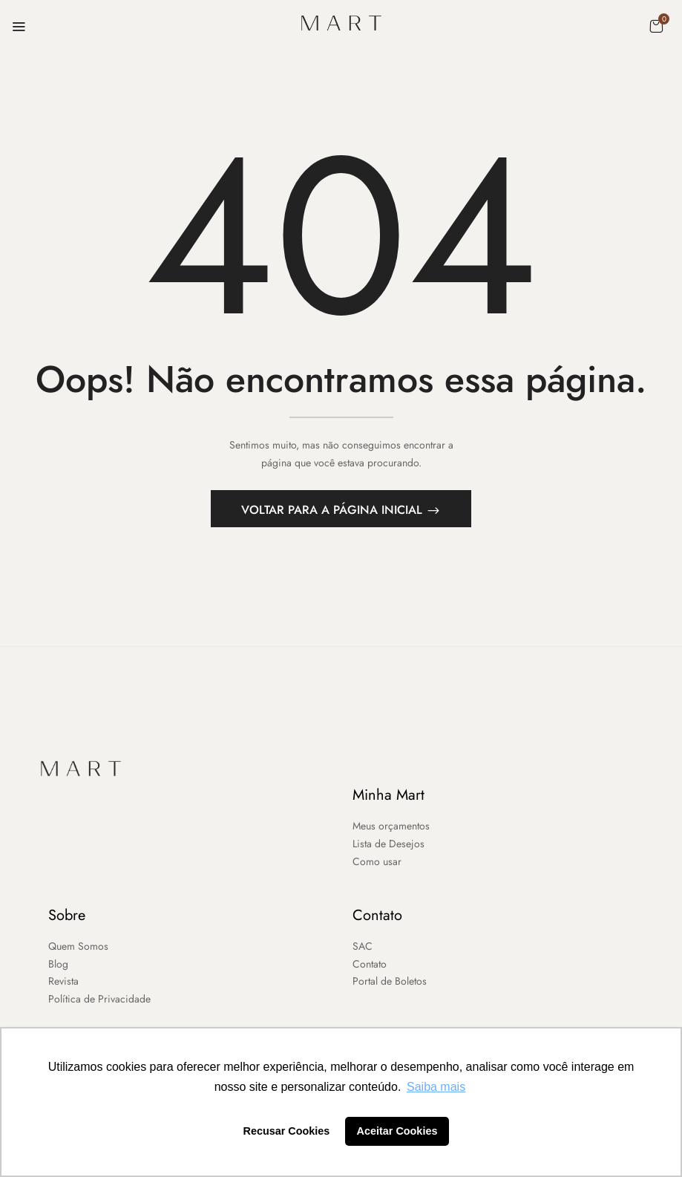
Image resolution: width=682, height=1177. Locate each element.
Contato (377, 919)
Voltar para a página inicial (333, 514)
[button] (656, 26)
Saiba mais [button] (436, 1086)
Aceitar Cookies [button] (397, 1131)
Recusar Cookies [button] (286, 1131)
